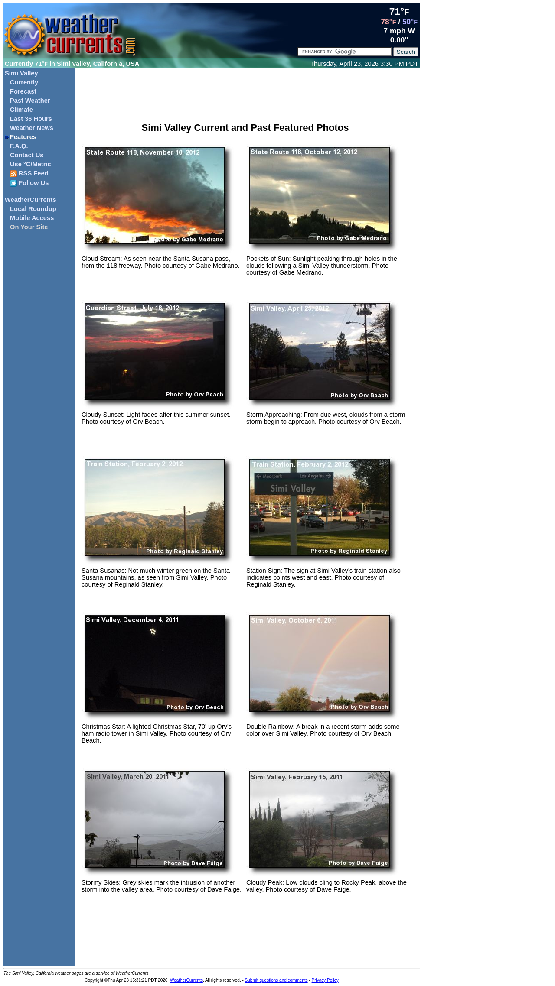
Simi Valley (21, 73)
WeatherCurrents (30, 199)
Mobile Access (32, 217)
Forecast (23, 91)
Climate (21, 109)
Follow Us (29, 183)
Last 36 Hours (31, 118)
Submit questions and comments (276, 980)
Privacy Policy (325, 980)
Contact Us (26, 155)
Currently (24, 82)
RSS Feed (29, 173)
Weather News (31, 127)
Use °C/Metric (30, 164)
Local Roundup (33, 208)
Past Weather (30, 100)
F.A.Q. (19, 146)
